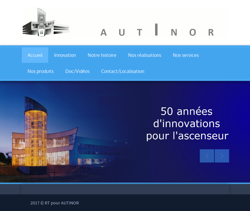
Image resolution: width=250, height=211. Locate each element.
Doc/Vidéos (77, 71)
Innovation (65, 55)
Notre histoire (102, 55)
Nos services (186, 55)
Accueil (35, 55)
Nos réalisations (144, 55)
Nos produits (41, 71)
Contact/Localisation (122, 71)
